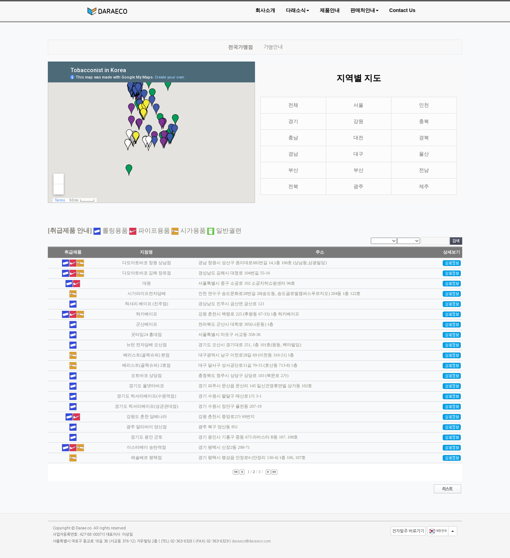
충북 (424, 121)
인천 (424, 105)
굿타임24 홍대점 (146, 334)
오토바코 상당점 (146, 375)
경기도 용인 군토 (147, 437)
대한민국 (438, 531)
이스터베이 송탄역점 (146, 447)
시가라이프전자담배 (147, 293)
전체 (293, 105)
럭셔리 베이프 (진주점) (146, 303)
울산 (424, 154)
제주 (424, 186)
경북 (424, 137)
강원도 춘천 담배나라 (146, 416)
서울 (358, 105)
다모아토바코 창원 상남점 (146, 262)
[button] (297, 10)
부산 (293, 170)
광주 (358, 186)
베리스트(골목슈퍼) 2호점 (146, 365)
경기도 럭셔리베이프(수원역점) (146, 396)
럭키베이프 (146, 314)
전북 (293, 186)
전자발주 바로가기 (408, 531)
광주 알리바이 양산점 (146, 426)
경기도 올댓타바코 (146, 385)
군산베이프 (146, 324)
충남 (293, 137)
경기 (293, 121)
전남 (424, 170)
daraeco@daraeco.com (251, 541)
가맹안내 (273, 47)
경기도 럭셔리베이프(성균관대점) (146, 406)
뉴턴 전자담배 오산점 (146, 344)
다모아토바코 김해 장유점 (146, 273)
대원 (146, 283)
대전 (358, 137)
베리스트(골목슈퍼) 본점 (146, 355)
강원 (358, 121)
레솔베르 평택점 (146, 457)
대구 (358, 154)
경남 (293, 154)
